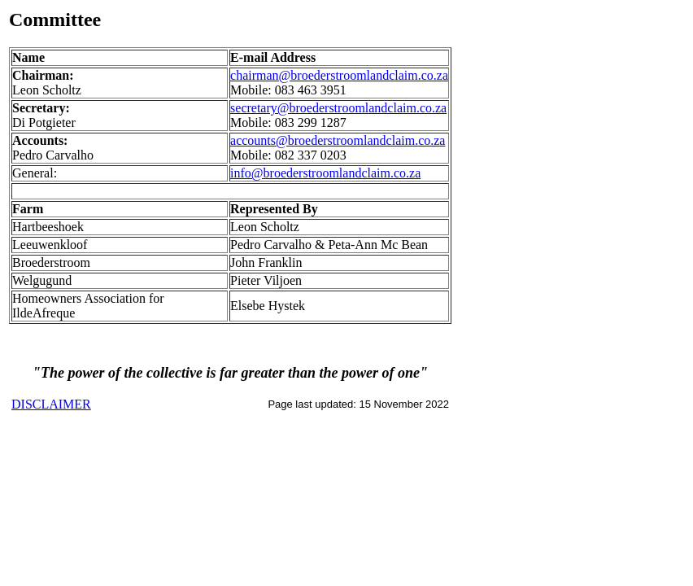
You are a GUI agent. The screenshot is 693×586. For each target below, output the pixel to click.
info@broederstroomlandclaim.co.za (325, 173)
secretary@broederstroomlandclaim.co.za (338, 108)
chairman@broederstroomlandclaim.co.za (339, 75)
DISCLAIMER (51, 404)
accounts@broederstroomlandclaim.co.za (337, 140)
